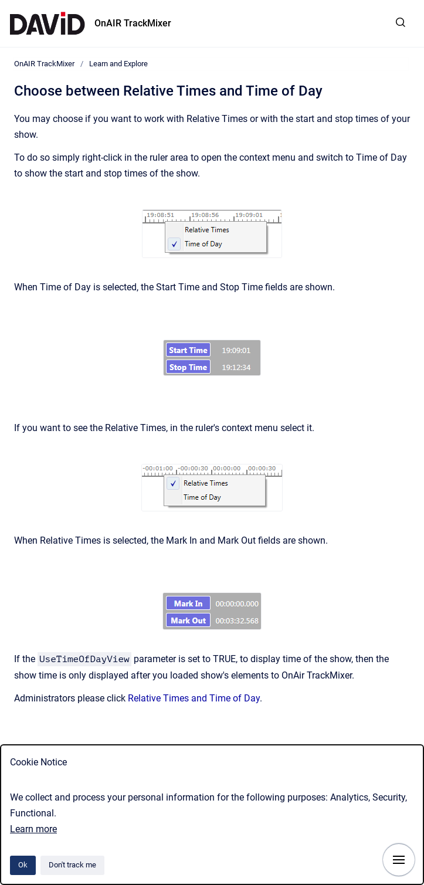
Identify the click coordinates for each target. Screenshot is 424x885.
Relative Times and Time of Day (194, 698)
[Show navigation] (399, 860)
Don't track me (72, 864)
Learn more (33, 829)
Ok (23, 864)
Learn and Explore (118, 63)
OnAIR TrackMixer (132, 23)
